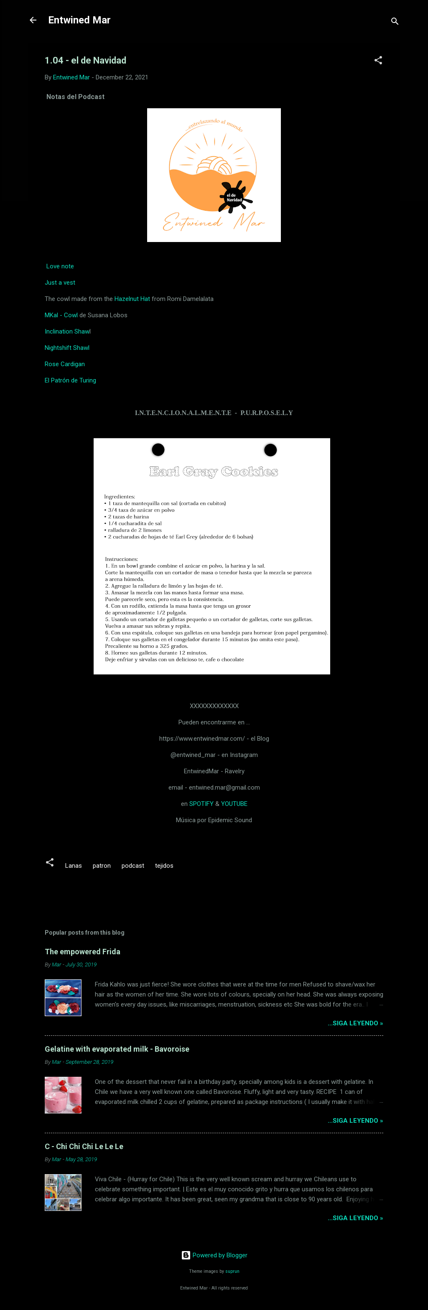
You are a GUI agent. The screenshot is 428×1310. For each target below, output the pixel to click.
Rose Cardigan (65, 364)
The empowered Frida (82, 951)
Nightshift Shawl (67, 348)
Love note (60, 266)
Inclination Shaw (67, 331)
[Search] (395, 23)
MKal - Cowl (61, 315)
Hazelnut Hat (132, 299)
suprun (232, 1271)
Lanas (73, 865)
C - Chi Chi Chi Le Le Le (84, 1146)
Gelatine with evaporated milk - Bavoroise (117, 1049)
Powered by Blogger (214, 1255)
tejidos (164, 865)
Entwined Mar (79, 20)
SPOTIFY (201, 804)
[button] (378, 61)
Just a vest (60, 282)
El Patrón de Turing (70, 380)
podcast (133, 865)
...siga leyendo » (355, 1023)
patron (102, 865)
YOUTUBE (234, 804)
